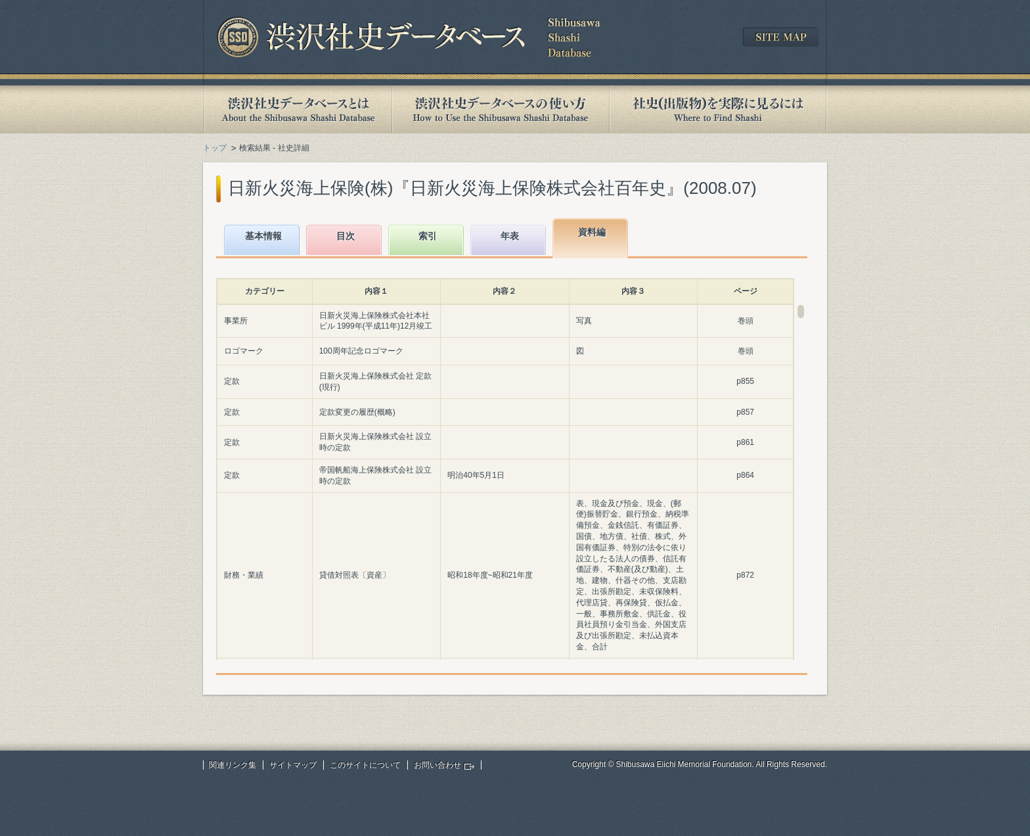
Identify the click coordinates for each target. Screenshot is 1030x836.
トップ (215, 147)
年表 (510, 236)
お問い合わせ (437, 765)
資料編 (592, 232)
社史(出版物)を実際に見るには (718, 109)
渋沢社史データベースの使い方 (501, 109)
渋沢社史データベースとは (297, 109)
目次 (345, 236)
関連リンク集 (232, 765)
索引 (427, 236)
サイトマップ (293, 765)
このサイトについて (365, 765)
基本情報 (263, 236)
